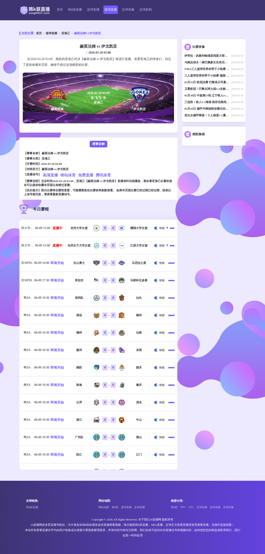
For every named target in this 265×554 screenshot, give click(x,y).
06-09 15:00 (42, 228)
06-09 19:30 (41, 297)
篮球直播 (110, 9)
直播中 (57, 228)
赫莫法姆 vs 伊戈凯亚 (55, 153)
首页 (60, 9)
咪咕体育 (68, 175)
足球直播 (93, 9)
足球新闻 (145, 9)
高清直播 (50, 175)
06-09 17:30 (41, 280)
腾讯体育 (103, 175)
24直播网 (155, 519)
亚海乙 (65, 33)
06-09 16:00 (41, 263)
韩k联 (115, 507)
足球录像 (128, 9)
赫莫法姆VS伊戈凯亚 (87, 33)
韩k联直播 (75, 9)
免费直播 (86, 175)
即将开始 (57, 263)
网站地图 (103, 507)
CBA (191, 507)
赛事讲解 (98, 144)
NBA (183, 507)
